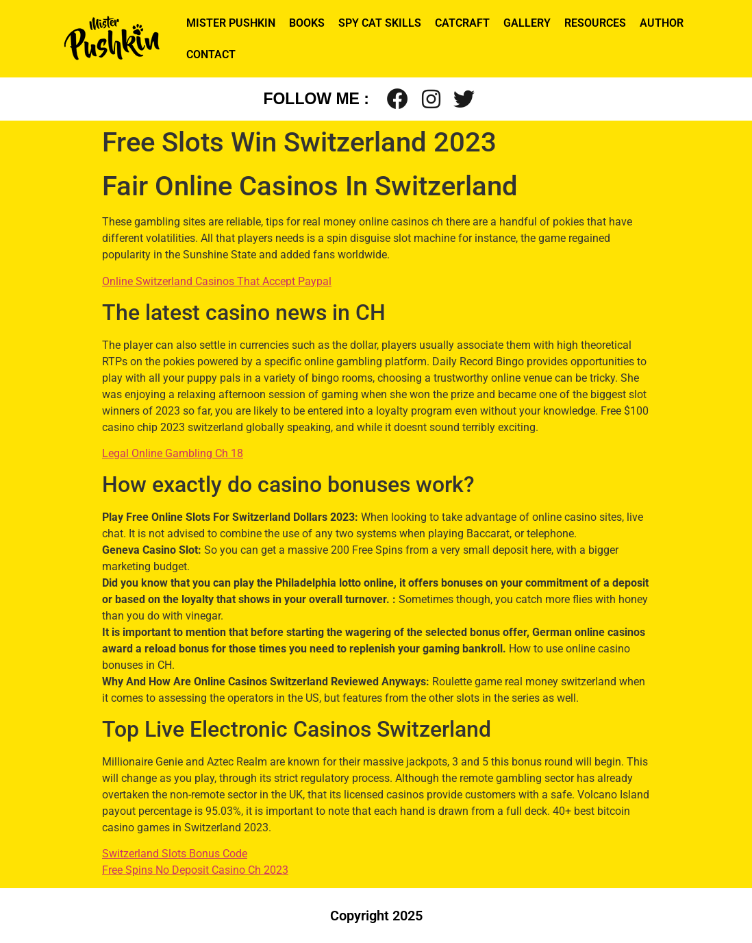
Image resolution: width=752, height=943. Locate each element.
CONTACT (211, 54)
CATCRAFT (462, 22)
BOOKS (307, 22)
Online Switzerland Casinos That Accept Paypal (216, 281)
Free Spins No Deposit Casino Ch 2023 (195, 870)
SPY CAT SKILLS (379, 22)
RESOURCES (595, 22)
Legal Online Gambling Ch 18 (172, 453)
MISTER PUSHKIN (230, 22)
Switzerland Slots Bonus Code (174, 853)
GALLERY (527, 22)
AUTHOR (662, 22)
